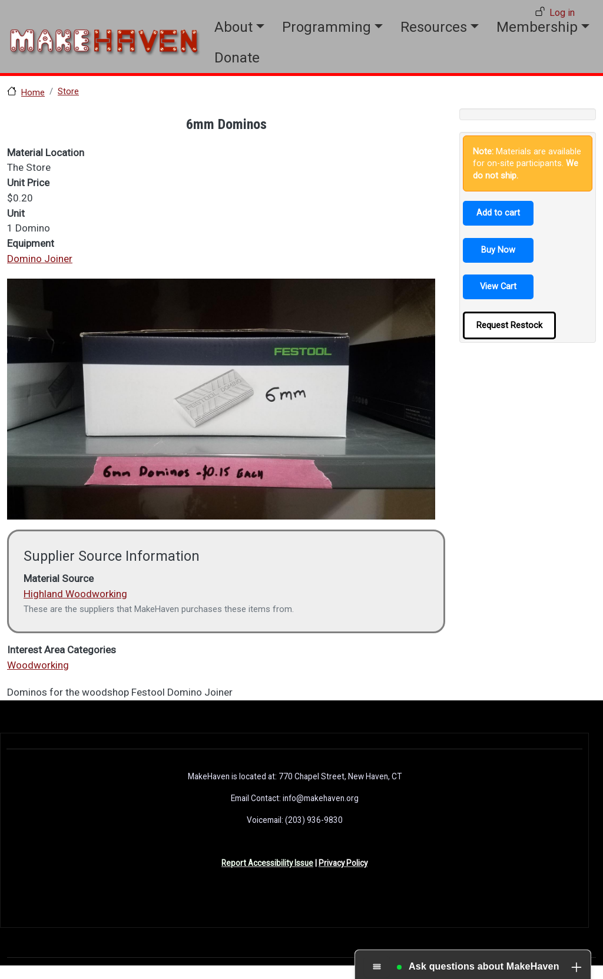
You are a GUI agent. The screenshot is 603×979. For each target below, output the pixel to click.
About (233, 27)
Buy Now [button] (498, 249)
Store (68, 91)
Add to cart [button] (498, 212)
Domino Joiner (39, 258)
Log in (562, 12)
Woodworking (38, 665)
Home (33, 92)
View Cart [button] (498, 286)
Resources (433, 27)
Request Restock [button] (509, 325)
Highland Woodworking (75, 594)
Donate (237, 57)
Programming (326, 27)
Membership (537, 27)
